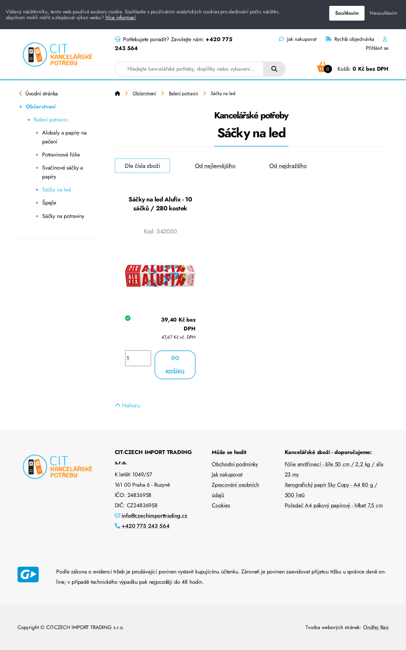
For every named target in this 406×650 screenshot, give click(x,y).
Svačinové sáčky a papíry (62, 172)
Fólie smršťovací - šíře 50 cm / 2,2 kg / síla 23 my (334, 469)
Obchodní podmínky (235, 464)
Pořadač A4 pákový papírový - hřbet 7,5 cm (334, 505)
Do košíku (175, 364)
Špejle (49, 203)
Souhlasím (346, 13)
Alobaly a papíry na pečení (64, 137)
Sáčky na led (56, 190)
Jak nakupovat (297, 39)
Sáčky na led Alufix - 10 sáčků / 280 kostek (160, 204)
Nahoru (127, 405)
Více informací (120, 17)
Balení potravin (50, 120)
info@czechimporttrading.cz (154, 516)
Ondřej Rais (376, 627)
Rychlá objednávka (349, 39)
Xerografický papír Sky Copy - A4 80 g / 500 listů (331, 490)
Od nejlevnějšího (215, 166)
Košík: (353, 69)
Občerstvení (41, 107)
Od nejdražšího (288, 166)
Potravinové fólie (61, 155)
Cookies (221, 505)
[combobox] (189, 69)
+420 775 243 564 (145, 526)
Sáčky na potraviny (63, 216)
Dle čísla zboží (142, 166)
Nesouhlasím (383, 13)
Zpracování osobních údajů (235, 490)
